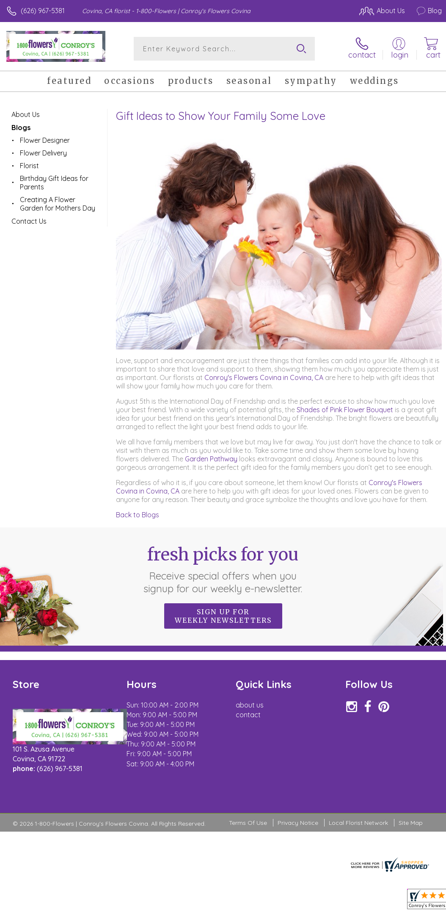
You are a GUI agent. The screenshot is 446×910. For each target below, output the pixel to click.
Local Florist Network (358, 823)
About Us (25, 114)
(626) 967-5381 (43, 10)
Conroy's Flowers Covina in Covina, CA (263, 377)
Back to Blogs (137, 514)
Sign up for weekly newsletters (223, 616)
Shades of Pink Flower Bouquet (345, 409)
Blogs (20, 127)
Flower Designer (45, 140)
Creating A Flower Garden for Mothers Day (57, 203)
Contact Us (29, 221)
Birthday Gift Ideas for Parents (54, 182)
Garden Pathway (212, 459)
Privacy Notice (298, 823)
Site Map (411, 823)
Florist (29, 165)
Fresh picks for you (223, 569)
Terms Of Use (248, 823)
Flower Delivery (43, 153)
